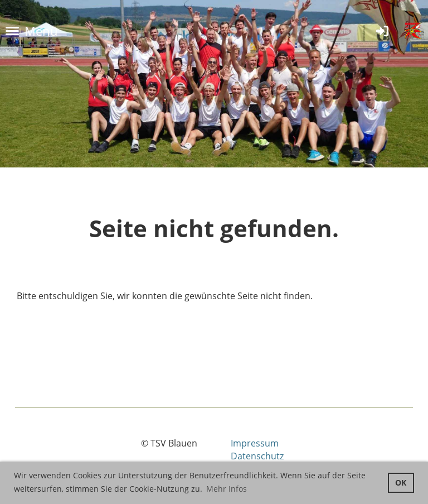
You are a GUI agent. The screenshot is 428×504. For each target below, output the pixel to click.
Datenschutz (257, 456)
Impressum (255, 443)
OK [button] (400, 482)
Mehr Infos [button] (226, 488)
